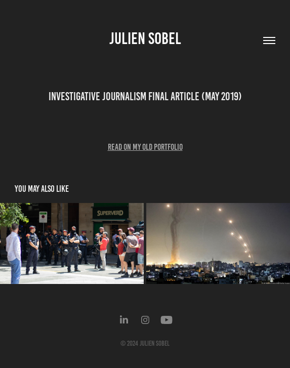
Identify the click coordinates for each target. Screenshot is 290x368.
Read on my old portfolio (145, 146)
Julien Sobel (145, 38)
